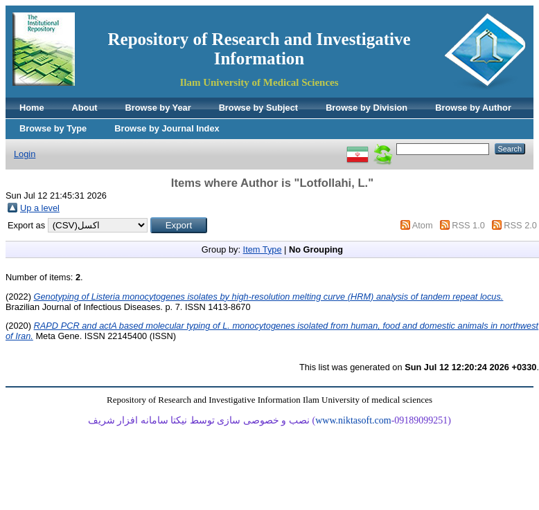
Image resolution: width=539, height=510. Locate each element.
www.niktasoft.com (353, 420)
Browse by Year (158, 107)
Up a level (40, 208)
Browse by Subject (259, 107)
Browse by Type (53, 128)
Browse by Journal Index (166, 128)
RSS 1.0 (468, 225)
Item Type (262, 249)
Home (31, 107)
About (85, 107)
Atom (422, 225)
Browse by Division (366, 107)
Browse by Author (473, 107)
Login (24, 154)
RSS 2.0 (520, 225)
